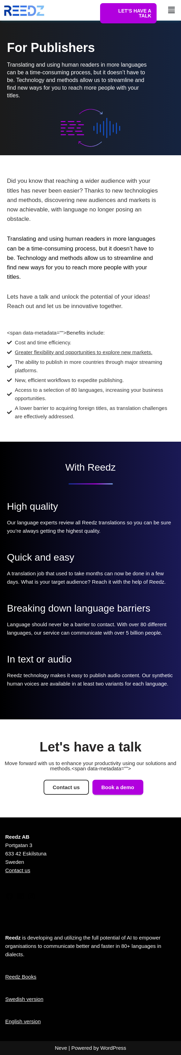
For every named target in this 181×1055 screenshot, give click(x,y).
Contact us (17, 870)
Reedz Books (20, 977)
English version (23, 1021)
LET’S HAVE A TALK (134, 13)
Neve (61, 1048)
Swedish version (24, 999)
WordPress (113, 1048)
